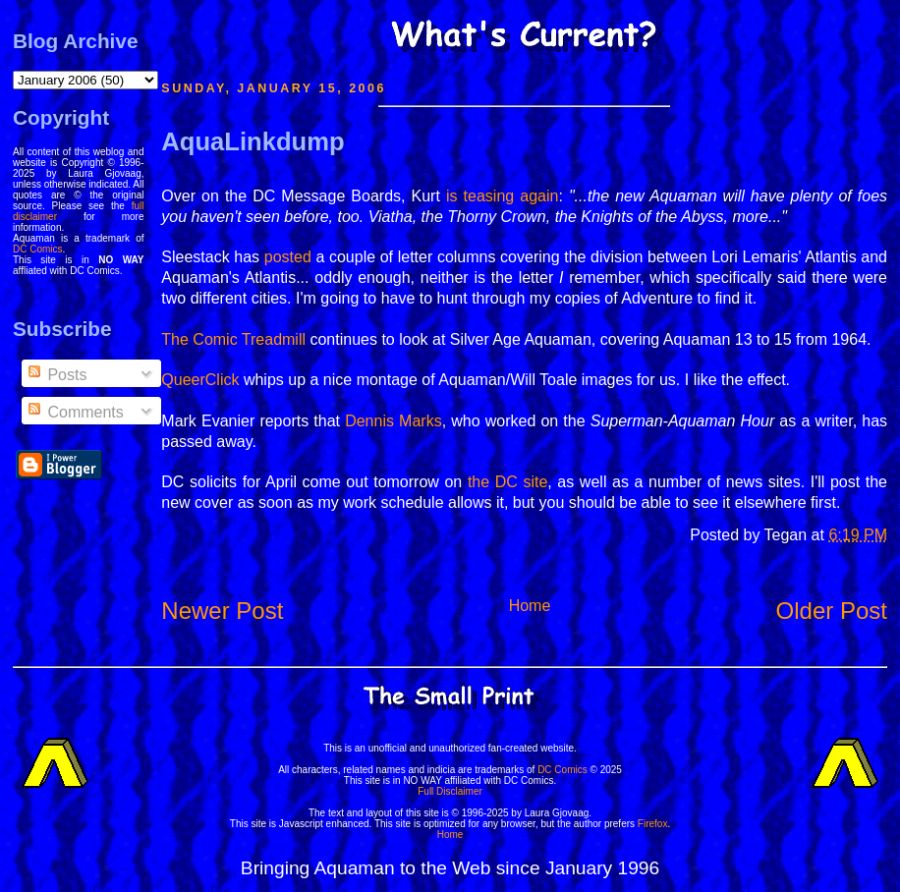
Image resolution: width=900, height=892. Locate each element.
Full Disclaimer (450, 791)
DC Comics (38, 249)
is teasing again (502, 196)
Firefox (653, 823)
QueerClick (200, 379)
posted (287, 257)
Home (530, 605)
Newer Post (222, 610)
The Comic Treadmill (233, 339)
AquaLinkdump (252, 141)
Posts (56, 374)
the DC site (507, 482)
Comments (75, 412)
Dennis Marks (393, 421)
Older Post (831, 610)
